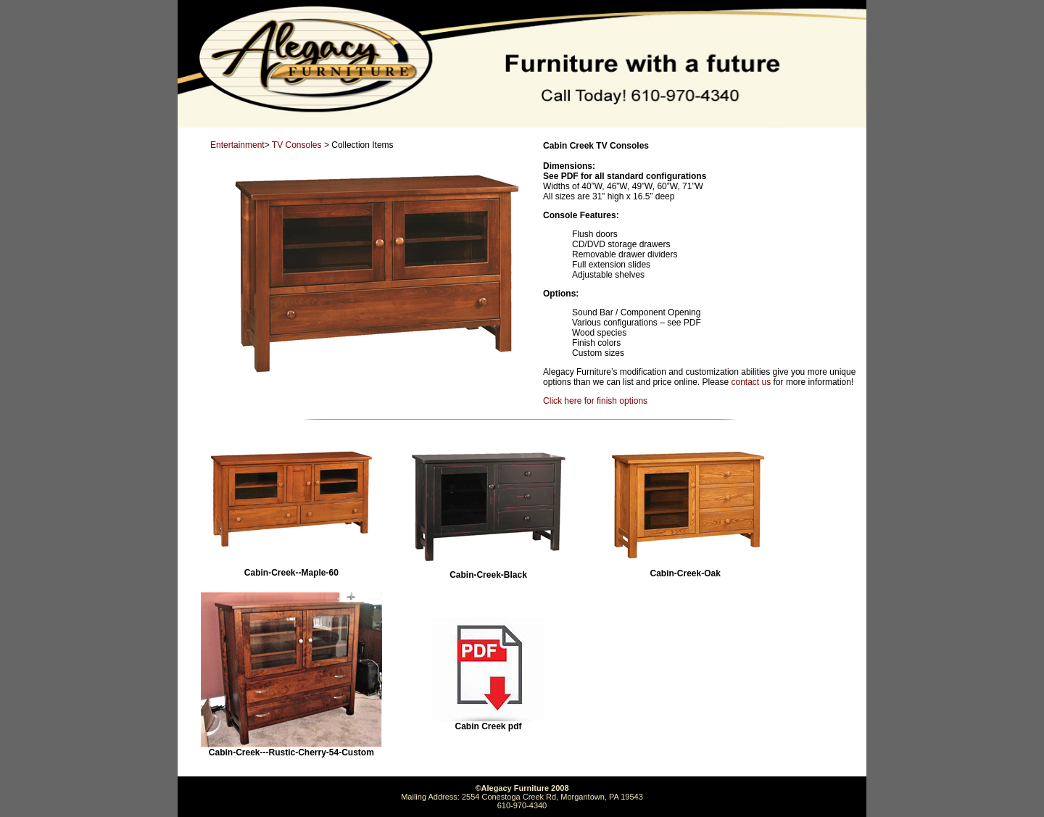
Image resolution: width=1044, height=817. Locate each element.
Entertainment (237, 145)
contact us (751, 382)
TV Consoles (297, 145)
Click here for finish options (595, 401)
